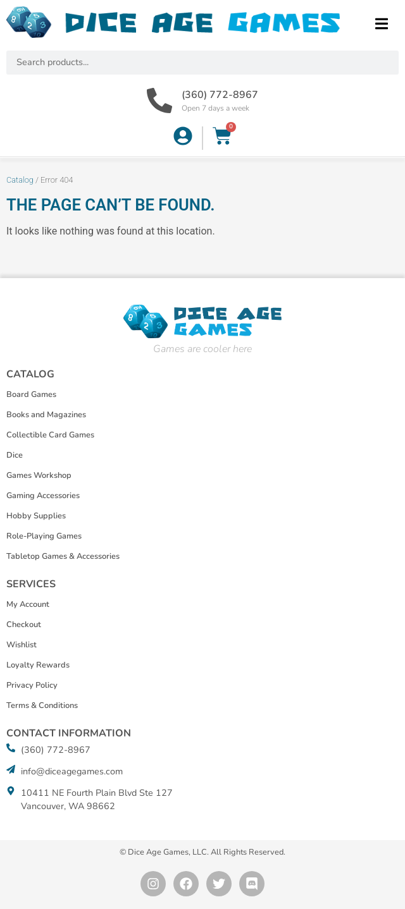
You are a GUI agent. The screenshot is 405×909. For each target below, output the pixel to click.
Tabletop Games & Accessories (63, 556)
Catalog (20, 180)
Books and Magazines (46, 414)
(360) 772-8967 (220, 95)
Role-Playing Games (44, 536)
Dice (14, 455)
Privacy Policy (32, 685)
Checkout (23, 624)
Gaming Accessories (43, 495)
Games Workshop (39, 475)
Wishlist (21, 644)
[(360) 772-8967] (159, 100)
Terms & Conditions (42, 705)
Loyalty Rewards (38, 665)
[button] (381, 24)
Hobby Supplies (36, 516)
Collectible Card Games (50, 435)
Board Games (31, 394)
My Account (27, 604)
